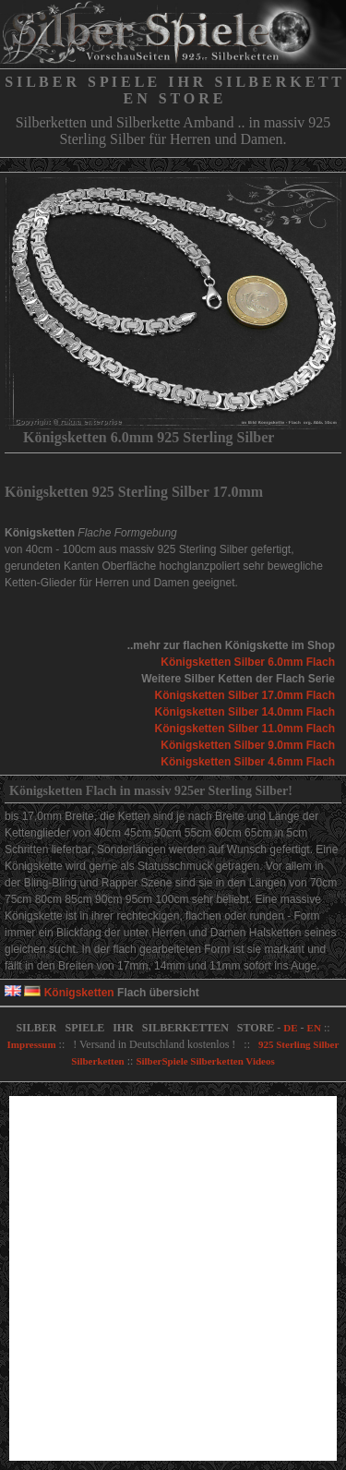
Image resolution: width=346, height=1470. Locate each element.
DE (290, 1027)
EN (314, 1027)
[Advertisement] (173, 1278)
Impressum (31, 1044)
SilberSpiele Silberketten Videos (205, 1060)
